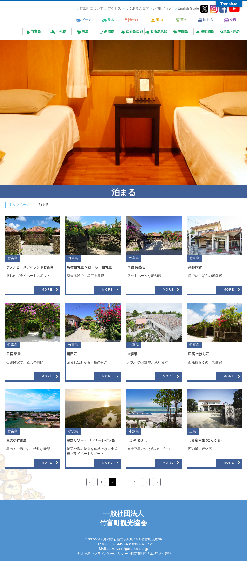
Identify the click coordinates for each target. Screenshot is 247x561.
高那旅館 (195, 267)
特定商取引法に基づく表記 (151, 553)
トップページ (19, 205)
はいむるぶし (137, 440)
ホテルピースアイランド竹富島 (30, 267)
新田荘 (72, 354)
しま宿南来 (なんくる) (205, 440)
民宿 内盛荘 (136, 267)
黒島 (192, 431)
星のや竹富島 (16, 440)
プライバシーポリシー (111, 553)
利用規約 (84, 553)
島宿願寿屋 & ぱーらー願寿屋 (89, 267)
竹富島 (12, 258)
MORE (46, 289)
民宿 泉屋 (13, 354)
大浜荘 (132, 354)
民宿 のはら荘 (198, 354)
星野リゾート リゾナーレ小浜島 (91, 440)
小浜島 (73, 431)
